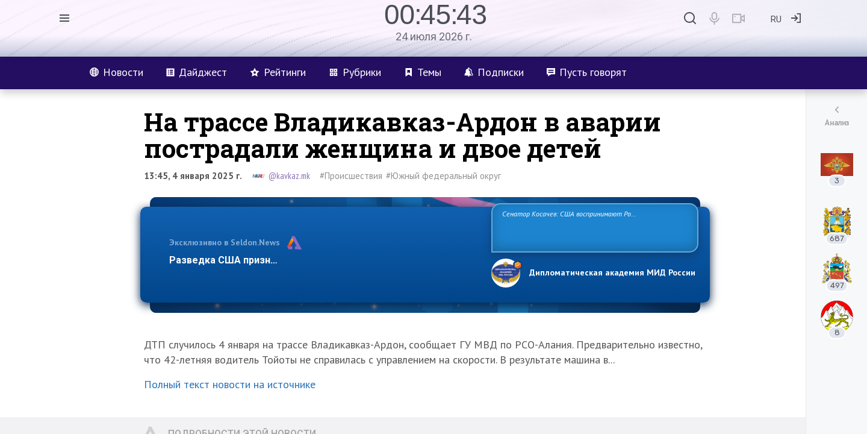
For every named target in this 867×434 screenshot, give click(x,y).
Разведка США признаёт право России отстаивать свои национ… (324, 260)
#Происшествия (351, 175)
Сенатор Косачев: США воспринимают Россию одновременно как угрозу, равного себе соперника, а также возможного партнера (593, 227)
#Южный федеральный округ (443, 175)
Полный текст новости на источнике (229, 384)
